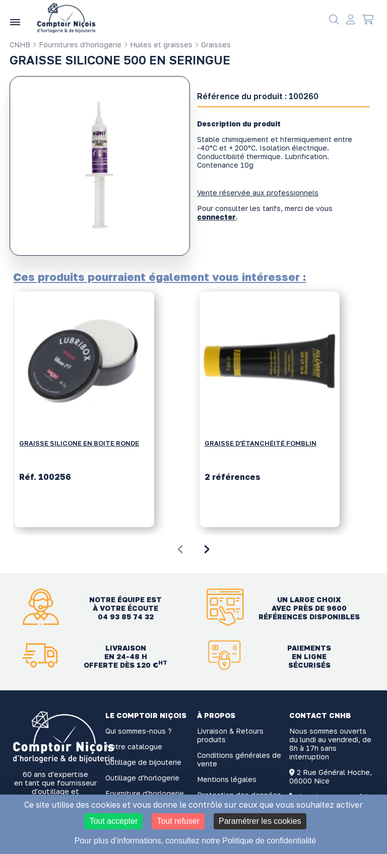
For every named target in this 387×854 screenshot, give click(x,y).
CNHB (20, 44)
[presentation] (180, 547)
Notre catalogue (133, 746)
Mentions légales (226, 779)
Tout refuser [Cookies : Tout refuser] (178, 821)
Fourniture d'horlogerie (144, 793)
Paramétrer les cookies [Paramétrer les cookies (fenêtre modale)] (260, 821)
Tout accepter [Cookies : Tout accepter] (113, 821)
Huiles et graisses (157, 44)
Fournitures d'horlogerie (76, 44)
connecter (216, 216)
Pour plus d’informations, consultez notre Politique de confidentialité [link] (195, 840)
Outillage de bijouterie (143, 762)
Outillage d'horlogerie (142, 777)
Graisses (213, 44)
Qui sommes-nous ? (138, 731)
